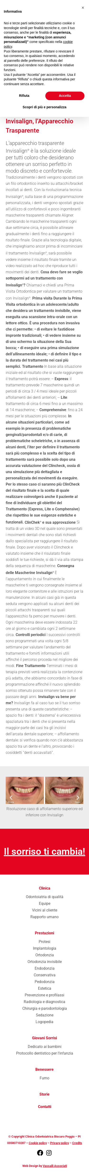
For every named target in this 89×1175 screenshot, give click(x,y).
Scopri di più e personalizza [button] (44, 107)
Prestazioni (44, 933)
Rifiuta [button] (24, 96)
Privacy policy (59, 1143)
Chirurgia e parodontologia (44, 1008)
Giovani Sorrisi (44, 1038)
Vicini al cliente (44, 910)
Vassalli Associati (55, 1166)
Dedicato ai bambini (44, 1046)
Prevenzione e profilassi (44, 995)
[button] (11, 797)
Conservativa (45, 975)
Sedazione (44, 1015)
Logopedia (44, 1022)
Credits (77, 1143)
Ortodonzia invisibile (45, 961)
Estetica (44, 988)
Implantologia (44, 948)
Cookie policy (38, 1143)
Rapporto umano (44, 917)
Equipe (44, 903)
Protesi (44, 941)
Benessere (44, 1069)
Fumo (44, 1078)
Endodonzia (45, 968)
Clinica (44, 888)
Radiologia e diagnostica (44, 1001)
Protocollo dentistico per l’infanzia (44, 1053)
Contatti (44, 1106)
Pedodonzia (45, 981)
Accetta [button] (65, 96)
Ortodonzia (44, 955)
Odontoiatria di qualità (44, 897)
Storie (44, 1094)
